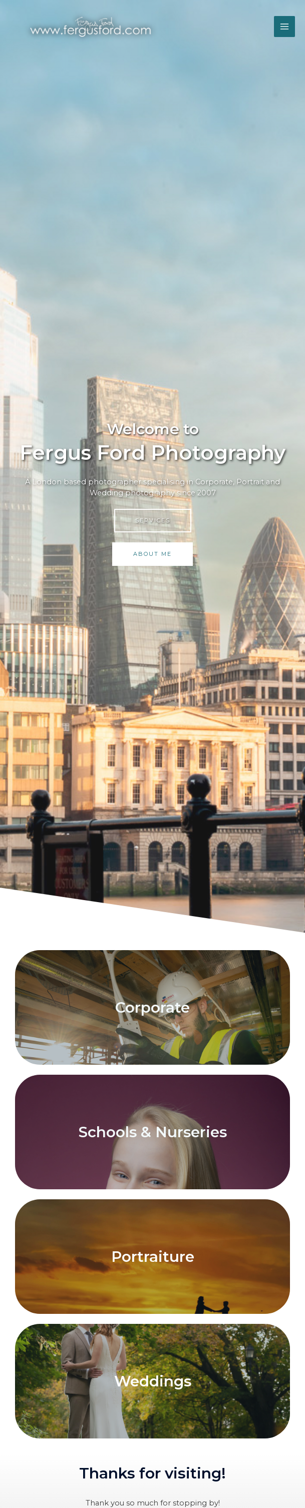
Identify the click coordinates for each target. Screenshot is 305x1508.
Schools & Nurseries (152, 1132)
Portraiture (153, 1256)
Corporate (152, 1007)
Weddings (153, 1381)
